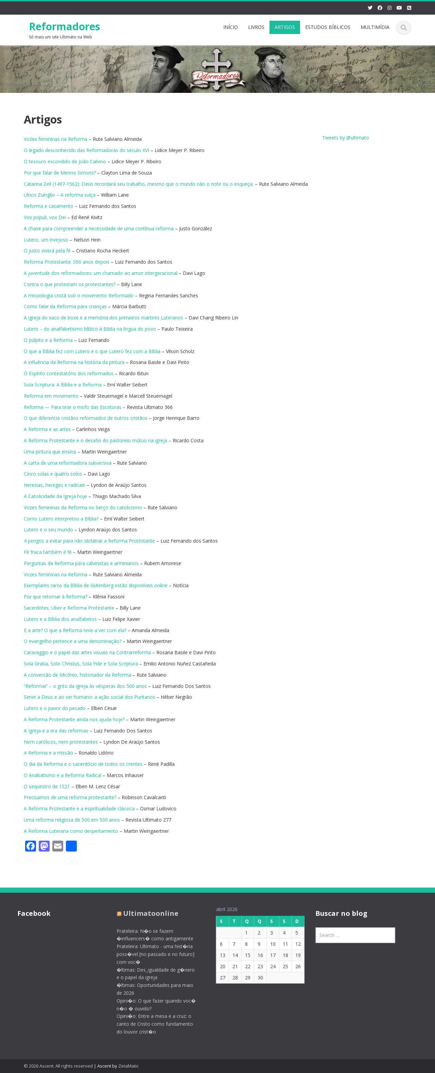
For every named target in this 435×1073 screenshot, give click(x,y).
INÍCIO (230, 27)
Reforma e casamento (48, 206)
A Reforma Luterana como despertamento (71, 831)
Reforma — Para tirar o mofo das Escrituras (72, 407)
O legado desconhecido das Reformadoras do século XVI (86, 150)
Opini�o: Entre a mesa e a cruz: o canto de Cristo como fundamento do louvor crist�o (150, 1024)
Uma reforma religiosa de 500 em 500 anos (72, 819)
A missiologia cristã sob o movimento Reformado (79, 295)
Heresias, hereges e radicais (54, 485)
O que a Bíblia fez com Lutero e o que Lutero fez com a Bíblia (92, 351)
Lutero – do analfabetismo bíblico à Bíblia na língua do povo (90, 329)
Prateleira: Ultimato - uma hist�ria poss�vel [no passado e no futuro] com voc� (151, 954)
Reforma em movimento (51, 396)
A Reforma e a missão (48, 752)
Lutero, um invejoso (46, 239)
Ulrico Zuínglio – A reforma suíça (59, 195)
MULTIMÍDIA (375, 27)
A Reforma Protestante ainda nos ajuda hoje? (75, 719)
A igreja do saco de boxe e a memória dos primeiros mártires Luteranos (103, 317)
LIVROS (256, 27)
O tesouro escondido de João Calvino (65, 161)
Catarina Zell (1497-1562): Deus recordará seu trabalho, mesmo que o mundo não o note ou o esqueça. (139, 184)
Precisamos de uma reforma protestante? (70, 797)
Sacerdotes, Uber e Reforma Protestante (69, 608)
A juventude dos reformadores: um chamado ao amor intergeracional (100, 273)
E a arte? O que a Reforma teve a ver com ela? (75, 630)
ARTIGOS (285, 27)
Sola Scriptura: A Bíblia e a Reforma (63, 384)
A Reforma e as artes (47, 429)
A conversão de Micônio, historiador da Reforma (77, 675)
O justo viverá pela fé (47, 250)
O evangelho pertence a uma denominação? (72, 641)
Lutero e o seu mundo (48, 529)
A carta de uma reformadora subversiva (67, 463)
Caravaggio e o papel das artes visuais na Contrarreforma (87, 652)
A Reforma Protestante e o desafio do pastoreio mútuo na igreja (95, 440)
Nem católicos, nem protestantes (61, 742)
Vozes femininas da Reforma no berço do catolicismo (83, 507)
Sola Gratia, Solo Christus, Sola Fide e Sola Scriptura (81, 663)
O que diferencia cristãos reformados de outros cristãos (85, 418)
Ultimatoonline (146, 913)
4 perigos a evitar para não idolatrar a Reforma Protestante (89, 541)
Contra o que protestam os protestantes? (70, 284)
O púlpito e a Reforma (48, 340)
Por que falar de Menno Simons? (60, 172)
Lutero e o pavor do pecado (55, 708)
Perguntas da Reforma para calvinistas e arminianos (81, 563)
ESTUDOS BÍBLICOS (327, 27)
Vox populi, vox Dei (45, 217)
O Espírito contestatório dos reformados (69, 373)
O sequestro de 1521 (47, 786)
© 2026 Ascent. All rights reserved (58, 1066)
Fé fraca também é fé (48, 552)
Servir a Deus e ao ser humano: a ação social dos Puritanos (89, 697)
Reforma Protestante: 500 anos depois (66, 262)
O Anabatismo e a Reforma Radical (62, 775)
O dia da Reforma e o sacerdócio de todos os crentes (83, 764)
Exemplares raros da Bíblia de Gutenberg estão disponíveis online (96, 585)
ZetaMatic (128, 1066)
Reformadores (64, 26)
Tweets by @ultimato (345, 137)
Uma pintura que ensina (50, 451)
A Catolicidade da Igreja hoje (55, 496)
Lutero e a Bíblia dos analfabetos (60, 619)
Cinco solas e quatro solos (53, 474)
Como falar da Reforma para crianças (65, 306)
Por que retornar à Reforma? (55, 596)
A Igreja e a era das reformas (56, 730)
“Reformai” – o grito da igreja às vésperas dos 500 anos (85, 686)
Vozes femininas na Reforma (55, 139)
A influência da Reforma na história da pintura (74, 362)
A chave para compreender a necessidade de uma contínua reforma (99, 228)
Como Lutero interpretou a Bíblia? (61, 518)
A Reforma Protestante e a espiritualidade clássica (79, 808)
